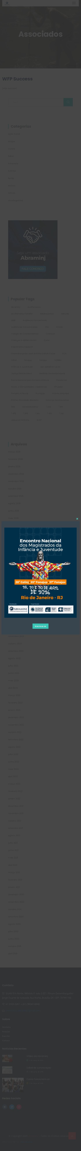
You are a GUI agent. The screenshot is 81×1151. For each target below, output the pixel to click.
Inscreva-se (40, 626)
